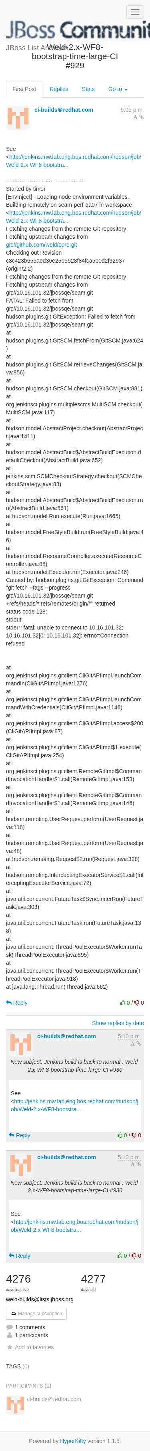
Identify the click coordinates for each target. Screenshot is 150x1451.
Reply (17, 1003)
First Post (24, 89)
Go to (118, 89)
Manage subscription (36, 1313)
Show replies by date (118, 1023)
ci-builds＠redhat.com (63, 110)
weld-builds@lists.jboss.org (40, 1299)
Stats (88, 89)
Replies (59, 89)
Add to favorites (30, 1347)
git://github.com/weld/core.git (41, 245)
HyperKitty (73, 1441)
